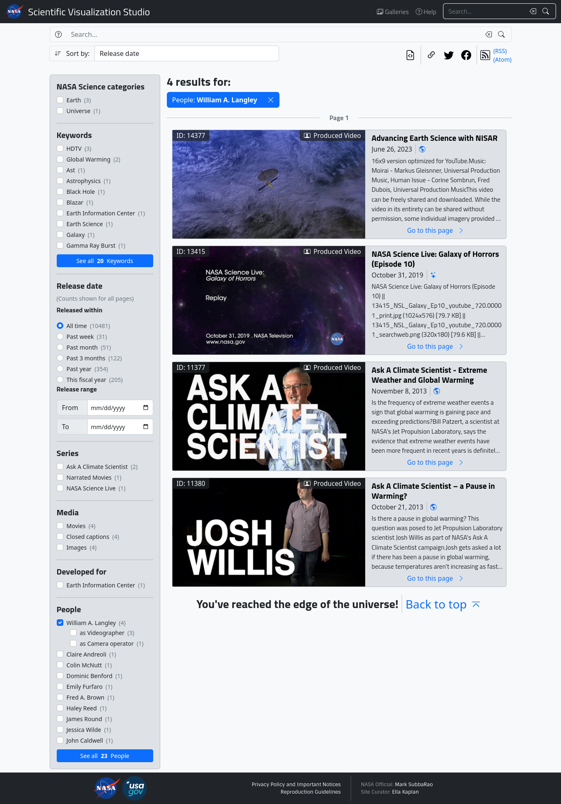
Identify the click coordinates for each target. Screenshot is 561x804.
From (70, 407)
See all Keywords (104, 261)
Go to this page (435, 230)
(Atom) (503, 59)
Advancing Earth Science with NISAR (434, 137)
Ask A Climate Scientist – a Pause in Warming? (433, 490)
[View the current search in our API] (410, 55)
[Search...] (484, 11)
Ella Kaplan (405, 792)
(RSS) (500, 51)
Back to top (443, 604)
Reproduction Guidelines (311, 792)
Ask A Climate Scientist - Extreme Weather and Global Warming (429, 374)
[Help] (58, 34)
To (65, 426)
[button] (270, 100)
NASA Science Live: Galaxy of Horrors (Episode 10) (435, 258)
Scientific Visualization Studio (89, 11)
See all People (104, 756)
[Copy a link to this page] (431, 55)
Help (426, 12)
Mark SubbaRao (414, 784)
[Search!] (546, 11)
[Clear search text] (531, 11)
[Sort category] (186, 53)
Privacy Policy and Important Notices (296, 784)
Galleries (393, 12)
